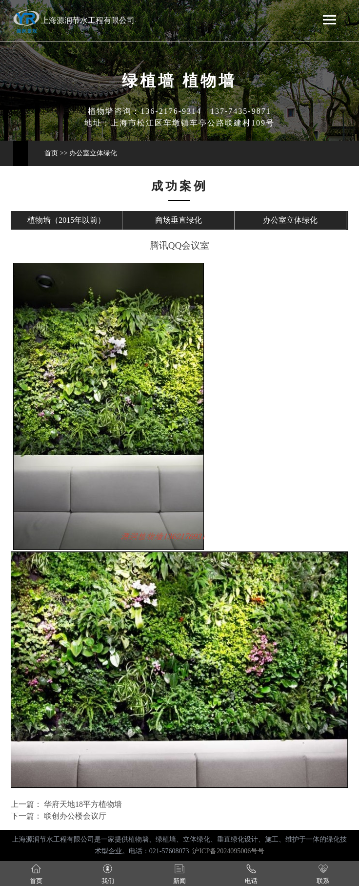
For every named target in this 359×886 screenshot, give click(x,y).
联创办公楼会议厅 (74, 816)
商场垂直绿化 (178, 220)
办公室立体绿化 (93, 153)
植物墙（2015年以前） (66, 220)
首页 (51, 153)
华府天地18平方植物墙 (82, 804)
